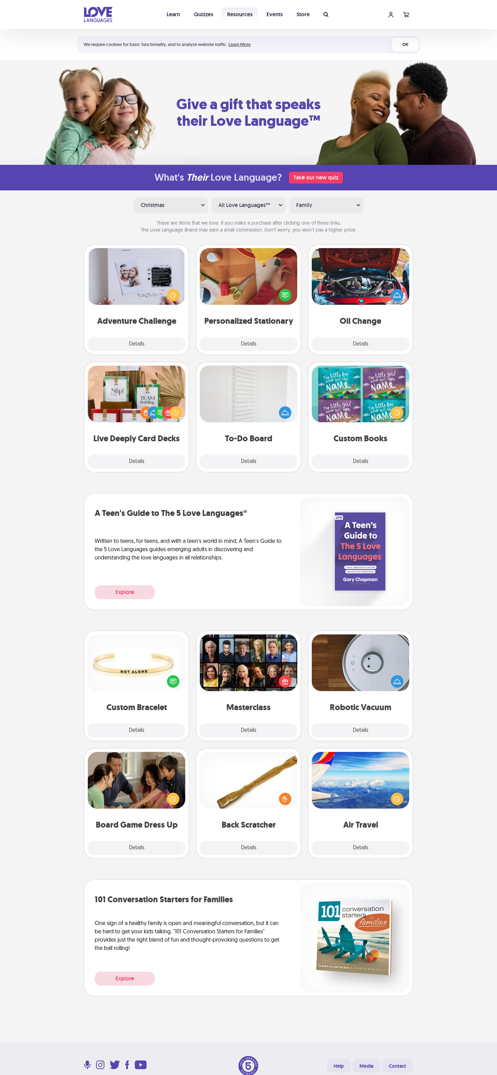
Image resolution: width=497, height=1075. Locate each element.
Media (366, 1066)
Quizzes (203, 14)
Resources (240, 14)
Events (274, 14)
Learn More (239, 44)
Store (303, 14)
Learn (173, 14)
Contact (397, 1066)
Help (339, 1066)
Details (136, 344)
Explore (124, 592)
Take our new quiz (315, 177)
